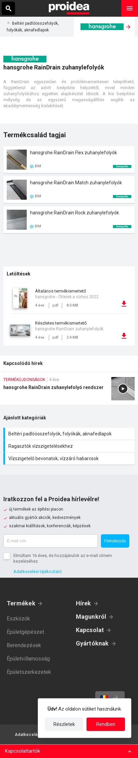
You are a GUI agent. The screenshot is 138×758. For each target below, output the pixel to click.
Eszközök (18, 618)
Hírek (83, 603)
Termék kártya (69, 159)
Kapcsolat (90, 629)
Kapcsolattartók (22, 751)
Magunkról (91, 616)
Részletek (64, 724)
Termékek (21, 603)
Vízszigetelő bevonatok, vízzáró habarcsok (70, 458)
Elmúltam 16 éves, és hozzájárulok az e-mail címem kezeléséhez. (62, 558)
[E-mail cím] (50, 541)
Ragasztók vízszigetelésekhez (70, 446)
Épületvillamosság (28, 658)
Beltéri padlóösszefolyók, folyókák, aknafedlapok (70, 434)
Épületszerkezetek (29, 672)
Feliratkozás (115, 541)
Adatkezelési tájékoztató (37, 571)
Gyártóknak (92, 643)
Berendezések (24, 645)
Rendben (105, 724)
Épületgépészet (25, 632)
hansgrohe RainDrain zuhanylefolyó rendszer (69, 391)
